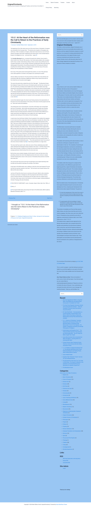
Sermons (65, 433)
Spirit (64, 435)
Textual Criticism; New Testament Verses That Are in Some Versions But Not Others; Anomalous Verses (72, 344)
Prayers (64, 421)
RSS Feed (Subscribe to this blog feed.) (71, 458)
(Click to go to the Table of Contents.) (68, 373)
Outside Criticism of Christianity (70, 417)
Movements (65, 409)
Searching (56, 7)
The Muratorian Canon (68, 367)
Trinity (64, 444)
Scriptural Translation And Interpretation (72, 431)
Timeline (62, 2)
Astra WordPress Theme (61, 504)
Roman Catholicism (67, 428)
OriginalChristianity (15, 4)
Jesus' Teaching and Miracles (69, 397)
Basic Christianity (67, 377)
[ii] (16, 96)
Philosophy (65, 419)
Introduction (65, 395)
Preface (64, 424)
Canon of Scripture (67, 379)
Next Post (50, 198)
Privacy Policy (49, 7)
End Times (65, 386)
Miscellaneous (66, 404)
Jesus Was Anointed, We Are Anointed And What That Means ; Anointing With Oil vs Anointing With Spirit (72, 339)
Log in (64, 468)
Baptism (65, 374)
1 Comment (13, 45)
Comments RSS (66, 462)
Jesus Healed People (67, 354)
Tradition (65, 442)
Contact (68, 2)
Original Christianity (67, 415)
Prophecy (65, 426)
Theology (65, 440)
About (73, 2)
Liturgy (64, 402)
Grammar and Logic (67, 388)
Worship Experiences (67, 449)
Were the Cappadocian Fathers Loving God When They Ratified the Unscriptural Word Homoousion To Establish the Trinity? (72, 301)
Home (47, 2)
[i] (36, 55)
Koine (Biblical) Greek (68, 399)
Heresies (65, 390)
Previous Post (11, 198)
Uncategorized (66, 447)
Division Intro (66, 381)
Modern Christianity (67, 406)
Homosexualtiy (66, 393)
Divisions (65, 384)
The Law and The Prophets (69, 437)
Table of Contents (54, 2)
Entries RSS (65, 460)
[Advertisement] (45, 19)
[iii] (26, 141)
